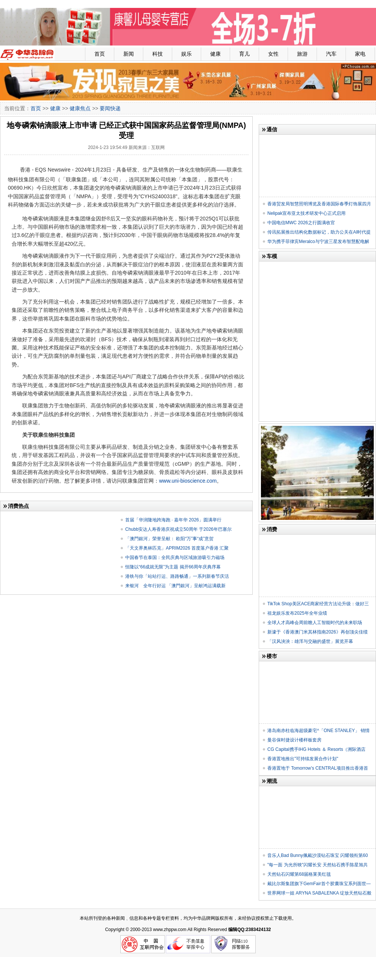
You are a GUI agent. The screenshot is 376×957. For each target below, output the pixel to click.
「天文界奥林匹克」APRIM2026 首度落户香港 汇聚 (177, 548)
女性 (273, 54)
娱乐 (186, 54)
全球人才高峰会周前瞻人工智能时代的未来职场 (314, 622)
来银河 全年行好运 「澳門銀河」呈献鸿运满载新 (175, 585)
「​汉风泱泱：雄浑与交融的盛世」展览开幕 (310, 641)
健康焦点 (80, 108)
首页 (99, 54)
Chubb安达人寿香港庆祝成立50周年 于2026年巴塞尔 (178, 529)
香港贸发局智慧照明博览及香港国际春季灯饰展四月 (319, 204)
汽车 (331, 54)
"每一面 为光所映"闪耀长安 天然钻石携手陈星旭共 (317, 864)
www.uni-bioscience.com (188, 481)
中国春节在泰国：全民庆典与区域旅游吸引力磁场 (174, 557)
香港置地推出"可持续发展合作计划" (302, 758)
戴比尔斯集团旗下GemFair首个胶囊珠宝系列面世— (319, 883)
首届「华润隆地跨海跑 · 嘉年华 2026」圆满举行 (173, 520)
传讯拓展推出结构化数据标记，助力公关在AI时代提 (319, 232)
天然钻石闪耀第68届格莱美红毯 (299, 874)
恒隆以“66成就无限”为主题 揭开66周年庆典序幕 (173, 567)
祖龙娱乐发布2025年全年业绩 (297, 613)
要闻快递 (110, 108)
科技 (157, 54)
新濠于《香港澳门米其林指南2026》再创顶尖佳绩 (317, 632)
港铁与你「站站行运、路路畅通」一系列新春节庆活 (177, 576)
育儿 (244, 54)
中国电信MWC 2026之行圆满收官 (301, 222)
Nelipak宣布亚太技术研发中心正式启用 (306, 213)
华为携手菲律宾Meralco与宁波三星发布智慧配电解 (318, 241)
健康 (215, 54)
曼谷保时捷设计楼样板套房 (294, 740)
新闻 (128, 54)
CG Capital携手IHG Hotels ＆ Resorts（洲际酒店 (316, 749)
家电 (360, 54)
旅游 (302, 54)
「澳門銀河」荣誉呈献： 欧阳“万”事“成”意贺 (169, 538)
